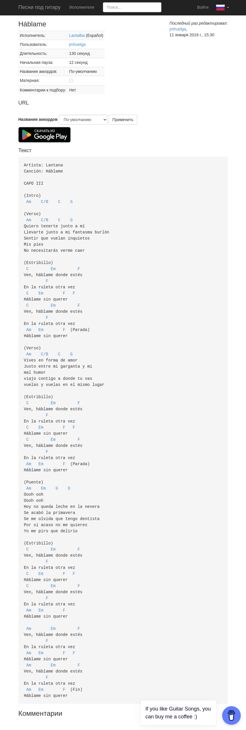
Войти (202, 7)
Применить (123, 119)
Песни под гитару (39, 7)
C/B (44, 199)
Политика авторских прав (52, 715)
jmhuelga (77, 44)
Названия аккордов (38, 119)
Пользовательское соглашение (111, 715)
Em (53, 263)
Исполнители (81, 7)
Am (28, 199)
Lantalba (77, 35)
